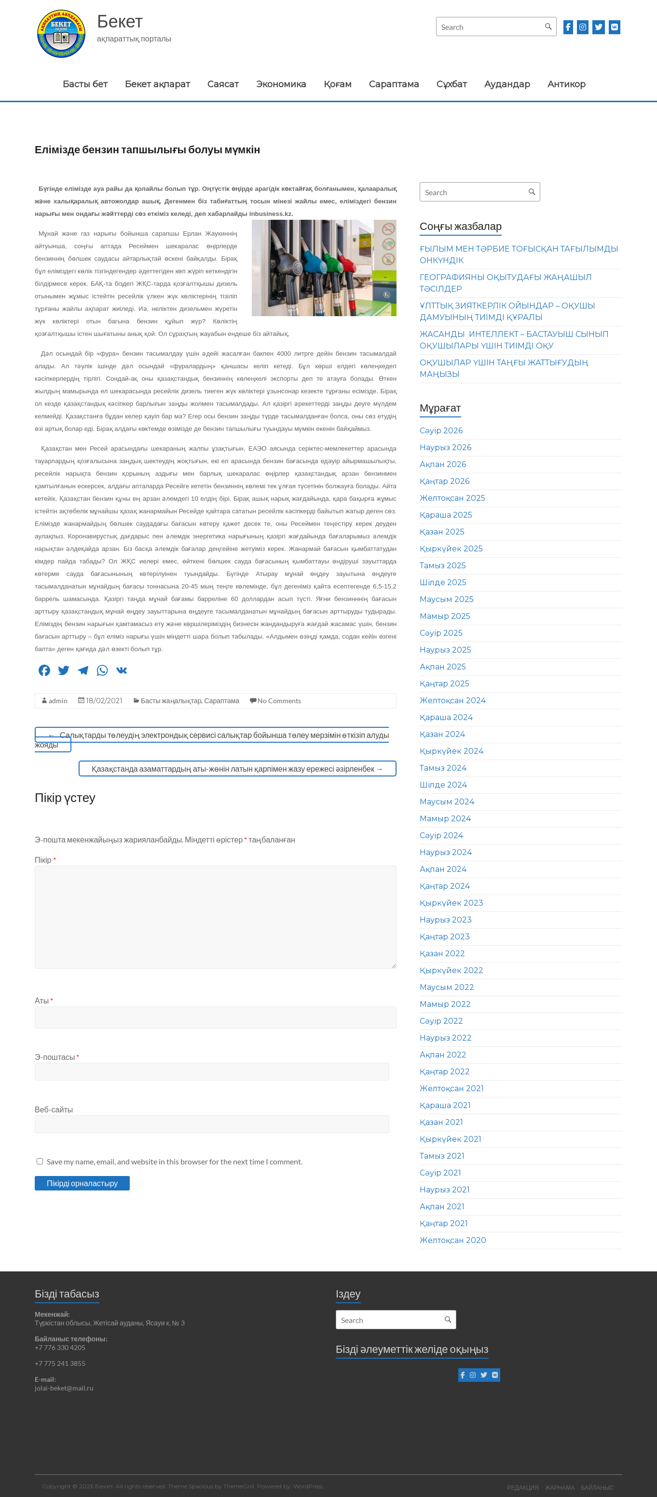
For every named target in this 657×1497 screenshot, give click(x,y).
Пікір (45, 859)
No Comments (279, 700)
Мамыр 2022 (445, 1004)
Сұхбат (452, 84)
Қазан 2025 (442, 531)
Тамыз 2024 (443, 768)
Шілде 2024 (443, 784)
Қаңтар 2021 (444, 1223)
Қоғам (338, 84)
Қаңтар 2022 (445, 1071)
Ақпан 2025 (443, 666)
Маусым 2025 (447, 599)
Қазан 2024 (442, 734)
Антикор (567, 84)
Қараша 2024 (446, 717)
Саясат (223, 84)
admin (58, 700)
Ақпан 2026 (443, 464)
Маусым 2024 (447, 801)
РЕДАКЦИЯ (521, 1486)
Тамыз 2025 (443, 565)
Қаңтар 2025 (444, 683)
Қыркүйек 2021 (450, 1139)
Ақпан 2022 (443, 1054)
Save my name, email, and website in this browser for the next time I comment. (174, 1161)
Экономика (281, 84)
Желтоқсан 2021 (452, 1088)
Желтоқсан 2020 (453, 1240)
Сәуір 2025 (441, 633)
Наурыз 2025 (445, 650)
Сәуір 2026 (441, 430)
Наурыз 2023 (446, 919)
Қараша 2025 (446, 515)
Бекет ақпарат (157, 84)
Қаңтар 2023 (445, 936)
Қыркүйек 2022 (451, 970)
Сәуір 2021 (440, 1172)
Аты (44, 1000)
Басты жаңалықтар (171, 700)
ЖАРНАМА (560, 1486)
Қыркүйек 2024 (451, 751)
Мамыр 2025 (445, 616)
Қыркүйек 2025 (451, 548)
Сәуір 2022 (441, 1021)
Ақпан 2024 (443, 869)
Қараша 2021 (445, 1105)
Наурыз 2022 (446, 1038)
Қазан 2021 (441, 1122)
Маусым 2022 (447, 987)
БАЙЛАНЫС (598, 1486)
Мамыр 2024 (445, 818)
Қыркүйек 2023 (451, 903)
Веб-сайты (54, 1109)
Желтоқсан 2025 (452, 498)
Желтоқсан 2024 (453, 700)
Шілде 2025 (443, 582)
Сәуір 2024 (441, 835)
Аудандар (507, 84)
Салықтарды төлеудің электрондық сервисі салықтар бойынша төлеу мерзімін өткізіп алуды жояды (212, 739)
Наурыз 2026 (445, 447)
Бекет (120, 20)
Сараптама (394, 84)
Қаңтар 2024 (445, 886)
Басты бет (85, 84)
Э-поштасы (57, 1056)
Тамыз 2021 (442, 1156)
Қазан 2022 (442, 953)
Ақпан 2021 (442, 1206)
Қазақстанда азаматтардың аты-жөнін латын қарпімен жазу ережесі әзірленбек (237, 768)
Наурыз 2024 (446, 852)
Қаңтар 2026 (444, 481)
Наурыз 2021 (445, 1189)
